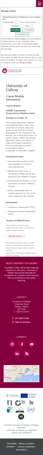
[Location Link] (21, 380)
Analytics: (15, 26)
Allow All (16, 30)
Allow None (29, 30)
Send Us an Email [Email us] (22, 322)
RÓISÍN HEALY (15, 236)
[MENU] (39, 3)
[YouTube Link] (31, 344)
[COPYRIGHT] (11, 446)
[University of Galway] (12, 71)
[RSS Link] (26, 353)
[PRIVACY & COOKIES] (27, 443)
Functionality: (8, 22)
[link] (21, 395)
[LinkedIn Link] (17, 353)
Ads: (27, 26)
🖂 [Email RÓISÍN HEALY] (24, 236)
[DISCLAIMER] (12, 443)
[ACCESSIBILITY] (21, 449)
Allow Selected (23, 34)
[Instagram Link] (12, 344)
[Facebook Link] (21, 344)
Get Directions (22, 318)
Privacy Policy (25, 62)
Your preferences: (28, 22)
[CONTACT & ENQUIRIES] (27, 446)
